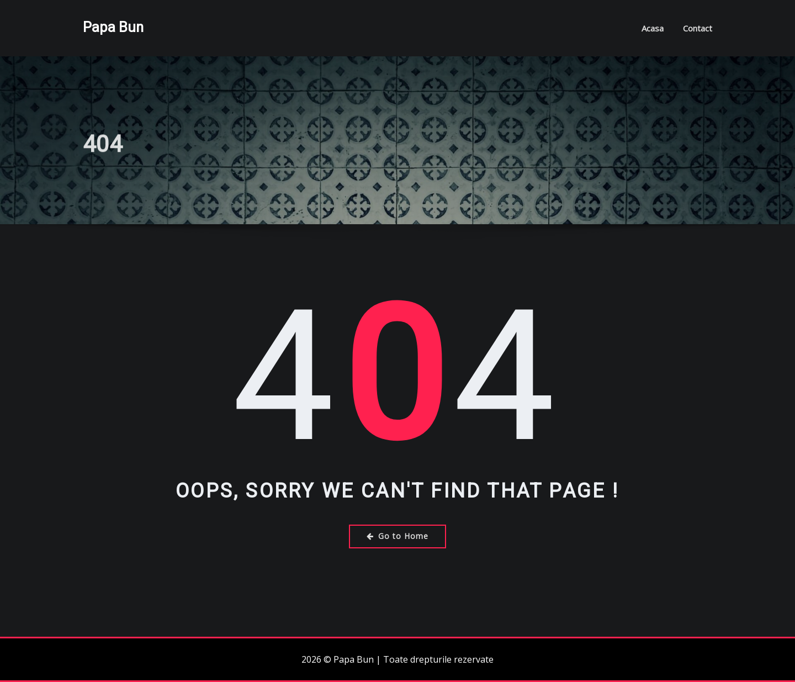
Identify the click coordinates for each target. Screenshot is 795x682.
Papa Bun (113, 27)
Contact (697, 28)
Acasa (653, 28)
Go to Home (397, 536)
